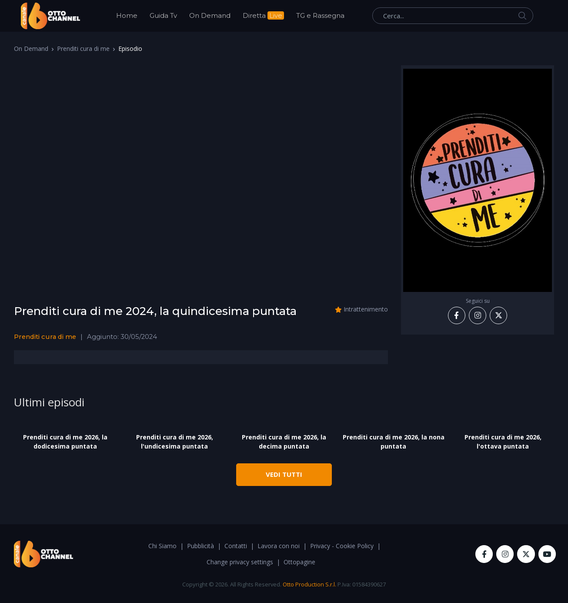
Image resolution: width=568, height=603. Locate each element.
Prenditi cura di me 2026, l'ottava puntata (502, 441)
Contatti (235, 546)
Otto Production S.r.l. (309, 584)
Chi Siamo (162, 546)
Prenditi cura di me (83, 48)
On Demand (210, 15)
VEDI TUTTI (284, 474)
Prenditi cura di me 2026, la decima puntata (284, 441)
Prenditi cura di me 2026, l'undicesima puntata (174, 441)
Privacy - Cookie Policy (342, 546)
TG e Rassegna (320, 15)
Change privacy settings (240, 562)
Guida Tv (163, 15)
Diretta (263, 15)
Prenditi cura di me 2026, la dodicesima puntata (65, 441)
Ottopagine (299, 562)
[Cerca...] (452, 15)
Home (126, 15)
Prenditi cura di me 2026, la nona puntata (393, 441)
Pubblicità (200, 546)
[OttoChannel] (50, 16)
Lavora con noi (278, 546)
